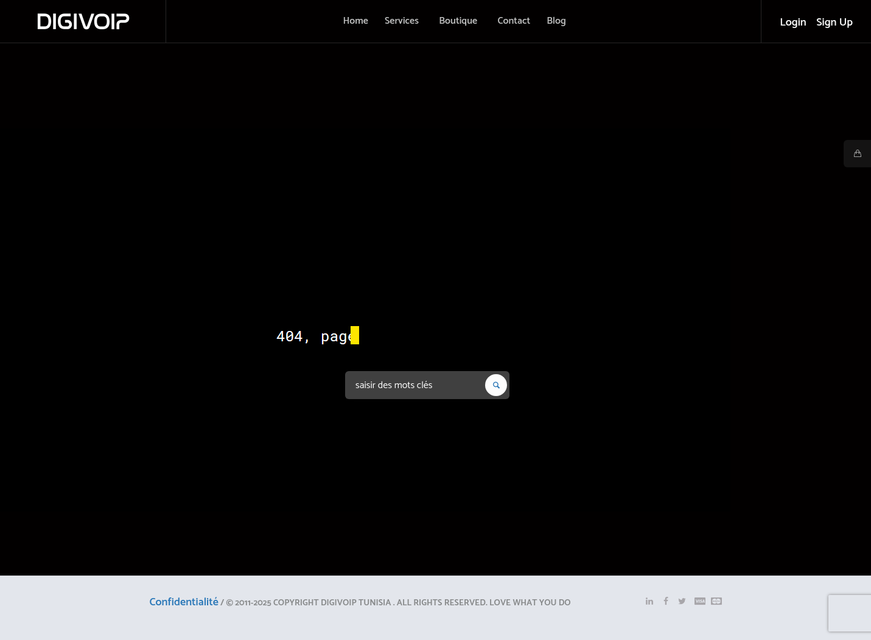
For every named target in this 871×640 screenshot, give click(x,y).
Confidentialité (184, 602)
